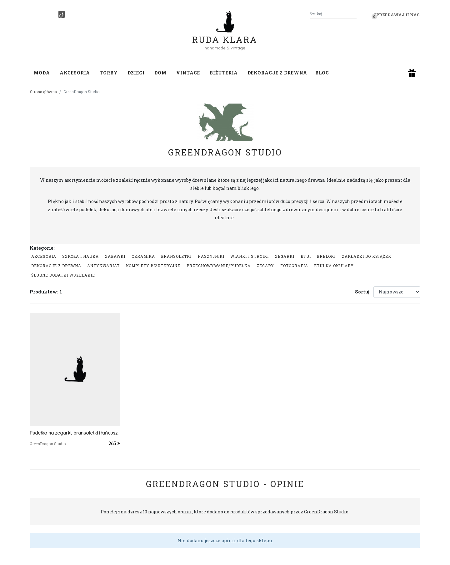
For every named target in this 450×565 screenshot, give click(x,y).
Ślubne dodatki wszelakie (63, 274)
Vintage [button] (188, 73)
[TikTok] (61, 14)
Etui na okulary (334, 265)
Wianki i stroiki (249, 256)
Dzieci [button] (136, 73)
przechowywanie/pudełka (219, 265)
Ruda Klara (225, 34)
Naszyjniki (211, 256)
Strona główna (43, 91)
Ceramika (143, 256)
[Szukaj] (354, 13)
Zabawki (115, 256)
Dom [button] (160, 73)
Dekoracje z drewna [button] (277, 73)
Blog (322, 73)
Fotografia (294, 265)
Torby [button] (109, 73)
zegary (265, 265)
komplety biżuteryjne (153, 265)
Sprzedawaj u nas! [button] (397, 15)
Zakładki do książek (366, 256)
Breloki (326, 256)
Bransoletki (176, 256)
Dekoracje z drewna (56, 265)
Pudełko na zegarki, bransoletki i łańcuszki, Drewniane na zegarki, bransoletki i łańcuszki (75, 433)
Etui (306, 256)
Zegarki (284, 256)
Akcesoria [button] (75, 73)
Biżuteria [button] (224, 73)
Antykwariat (103, 265)
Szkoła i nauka (80, 256)
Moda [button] (42, 73)
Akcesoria (43, 256)
